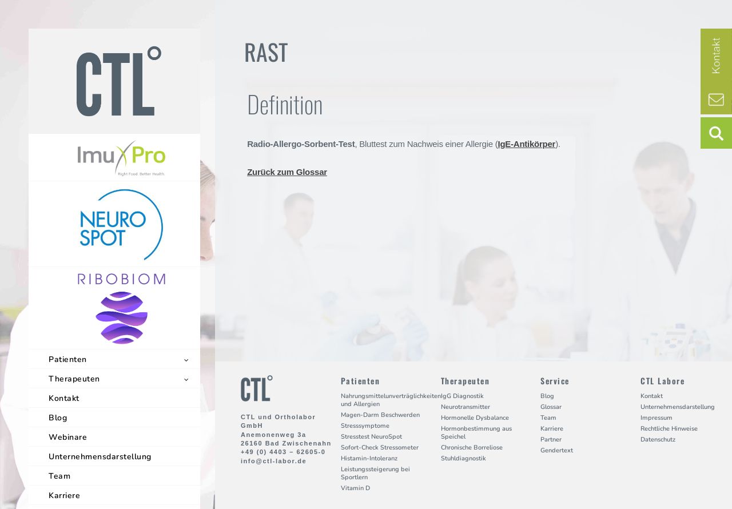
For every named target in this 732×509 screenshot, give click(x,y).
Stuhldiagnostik (463, 458)
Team (59, 476)
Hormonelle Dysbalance (475, 417)
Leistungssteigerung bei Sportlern (375, 473)
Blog (58, 417)
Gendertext (556, 450)
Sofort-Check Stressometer (380, 447)
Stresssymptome (365, 425)
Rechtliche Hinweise (669, 428)
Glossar (551, 407)
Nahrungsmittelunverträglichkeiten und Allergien (391, 400)
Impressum (656, 417)
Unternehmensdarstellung (100, 456)
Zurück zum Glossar (287, 172)
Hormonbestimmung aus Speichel (476, 432)
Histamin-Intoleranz (369, 458)
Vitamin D (355, 488)
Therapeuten (74, 378)
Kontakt (64, 398)
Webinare (68, 437)
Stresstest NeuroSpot (371, 436)
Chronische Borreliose (472, 447)
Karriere (64, 495)
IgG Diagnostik (462, 396)
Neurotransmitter (465, 407)
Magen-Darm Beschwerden (380, 415)
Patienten (68, 359)
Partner (551, 439)
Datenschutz (657, 439)
